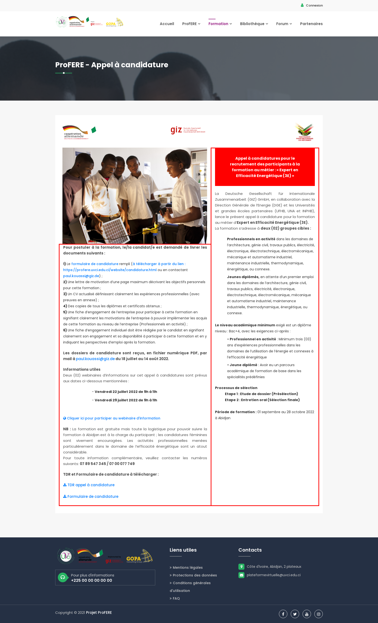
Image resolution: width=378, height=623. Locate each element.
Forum (284, 23)
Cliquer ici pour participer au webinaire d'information (111, 418)
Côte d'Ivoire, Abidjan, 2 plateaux (269, 566)
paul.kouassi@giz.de (81, 276)
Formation (220, 23)
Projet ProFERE (99, 612)
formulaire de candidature (94, 263)
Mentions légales (186, 567)
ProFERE (191, 23)
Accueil (167, 23)
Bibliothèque (254, 23)
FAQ (175, 598)
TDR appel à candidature (89, 484)
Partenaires (311, 23)
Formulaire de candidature (90, 496)
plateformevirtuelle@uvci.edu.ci (269, 575)
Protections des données (193, 575)
